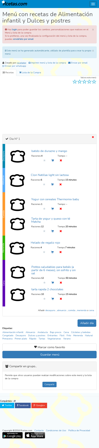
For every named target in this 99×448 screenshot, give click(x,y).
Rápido (32, 338)
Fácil (62, 335)
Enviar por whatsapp (14, 65)
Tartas (42, 338)
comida (72, 310)
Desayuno (21, 335)
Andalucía (42, 332)
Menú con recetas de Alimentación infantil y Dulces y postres (47, 17)
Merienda (78, 335)
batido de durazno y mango (49, 151)
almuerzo (62, 310)
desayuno (50, 310)
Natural (89, 335)
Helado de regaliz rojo (45, 243)
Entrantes (53, 335)
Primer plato (21, 338)
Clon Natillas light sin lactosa (50, 175)
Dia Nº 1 (14, 139)
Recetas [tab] (8, 72)
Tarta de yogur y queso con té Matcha (50, 220)
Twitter (7, 405)
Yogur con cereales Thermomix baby (55, 199)
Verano (67, 338)
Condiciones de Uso (56, 430)
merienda (82, 310)
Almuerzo (30, 332)
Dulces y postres (36, 335)
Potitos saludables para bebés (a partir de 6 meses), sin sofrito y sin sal (53, 270)
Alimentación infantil (12, 332)
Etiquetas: (7, 328)
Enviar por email (77, 62)
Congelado (7, 335)
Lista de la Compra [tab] (30, 72)
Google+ (39, 405)
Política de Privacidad (79, 430)
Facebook (23, 405)
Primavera (7, 338)
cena (91, 310)
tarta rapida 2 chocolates (47, 289)
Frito (69, 335)
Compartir (49, 384)
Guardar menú (49, 355)
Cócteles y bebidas (81, 332)
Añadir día (87, 323)
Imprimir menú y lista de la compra (47, 62)
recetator (21, 62)
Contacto (39, 430)
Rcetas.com (14, 3)
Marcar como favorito (49, 347)
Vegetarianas (54, 338)
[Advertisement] (49, 108)
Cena (66, 332)
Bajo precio (55, 332)
